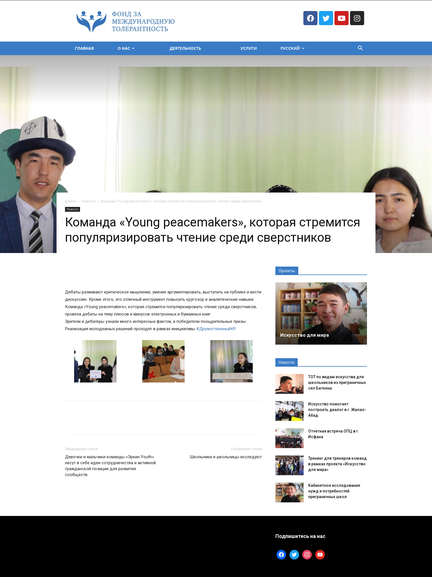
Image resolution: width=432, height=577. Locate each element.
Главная (84, 48)
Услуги (249, 48)
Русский (292, 48)
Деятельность (185, 48)
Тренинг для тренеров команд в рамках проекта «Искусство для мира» (337, 464)
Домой (70, 201)
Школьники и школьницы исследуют (226, 456)
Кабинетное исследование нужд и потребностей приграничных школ (334, 491)
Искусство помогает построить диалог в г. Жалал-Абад (337, 410)
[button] (360, 48)
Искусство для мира (304, 335)
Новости (88, 201)
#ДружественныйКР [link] (216, 328)
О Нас (126, 48)
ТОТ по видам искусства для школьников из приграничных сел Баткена (337, 382)
